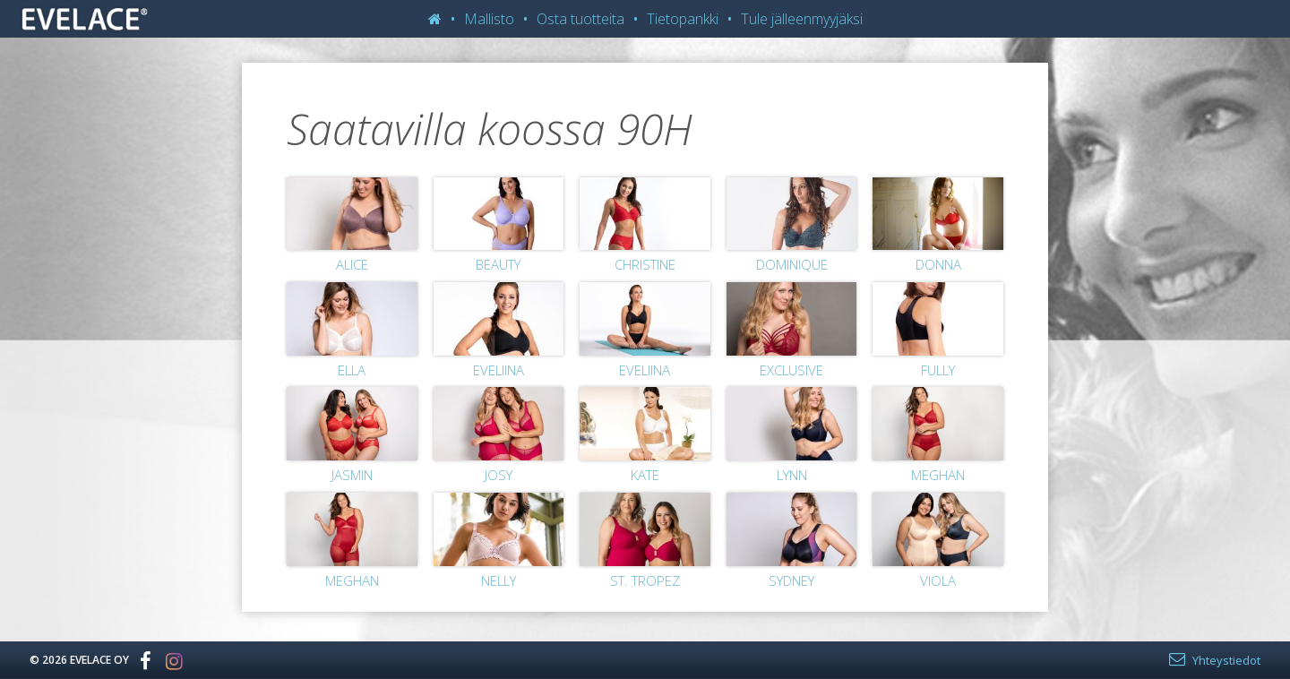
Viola (938, 580)
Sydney (791, 580)
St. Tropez (645, 580)
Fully (938, 370)
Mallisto (489, 19)
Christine (645, 264)
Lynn (792, 475)
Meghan (938, 475)
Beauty (498, 264)
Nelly (498, 580)
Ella (352, 370)
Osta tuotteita (580, 19)
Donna (938, 264)
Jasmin (352, 475)
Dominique (792, 264)
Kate (645, 475)
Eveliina (498, 370)
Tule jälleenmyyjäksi (802, 19)
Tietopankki (682, 19)
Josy (498, 475)
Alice (352, 264)
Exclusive (791, 370)
